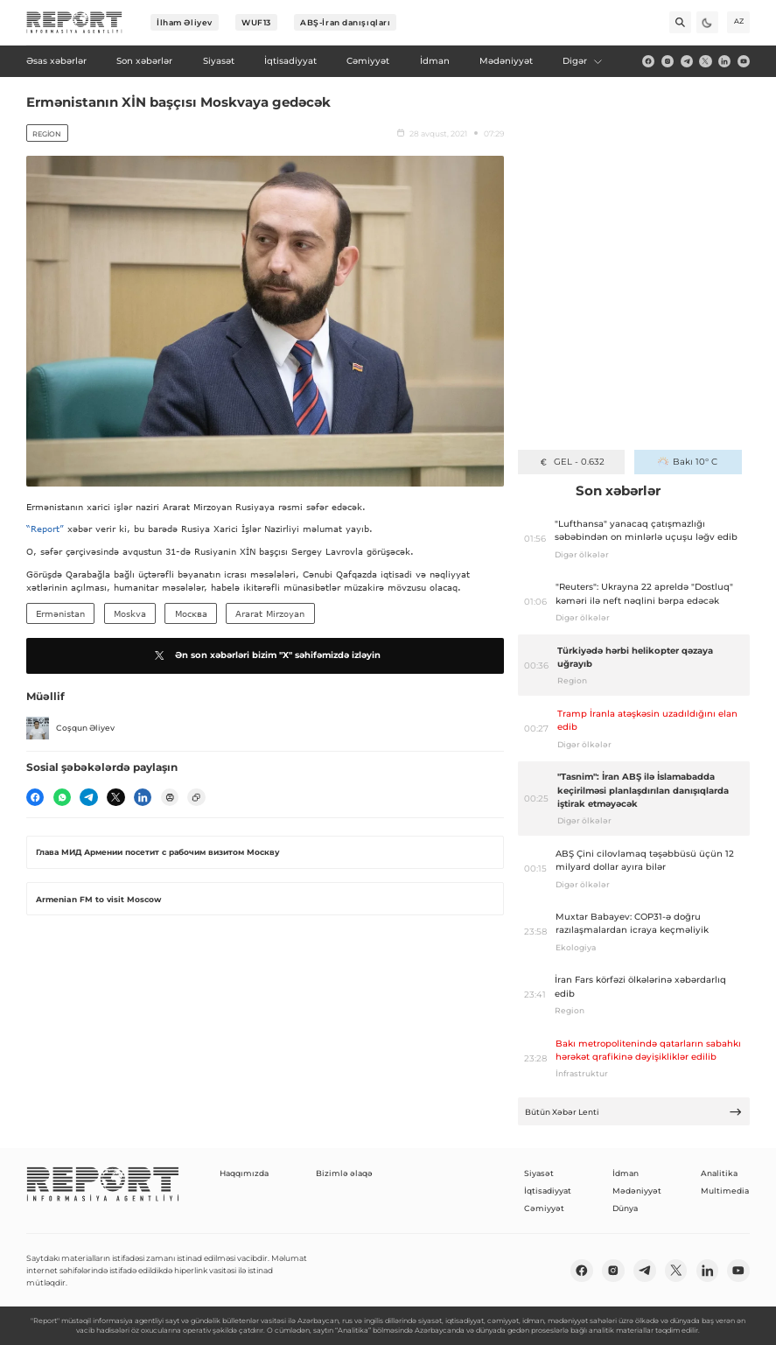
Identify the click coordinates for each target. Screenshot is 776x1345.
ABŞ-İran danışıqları (345, 22)
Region (46, 134)
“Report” (45, 528)
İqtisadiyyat (547, 1190)
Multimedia (725, 1190)
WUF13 (256, 22)
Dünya (625, 1208)
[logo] (74, 22)
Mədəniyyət (636, 1190)
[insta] (667, 61)
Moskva (130, 613)
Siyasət (539, 1173)
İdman (625, 1173)
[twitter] (705, 61)
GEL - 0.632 (571, 461)
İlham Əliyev (185, 22)
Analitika (719, 1173)
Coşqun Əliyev (70, 728)
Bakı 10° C (687, 461)
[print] (169, 797)
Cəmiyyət (544, 1208)
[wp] (62, 797)
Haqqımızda (244, 1173)
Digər (583, 61)
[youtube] (744, 61)
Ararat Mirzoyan (269, 613)
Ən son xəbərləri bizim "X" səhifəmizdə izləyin (265, 655)
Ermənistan (60, 613)
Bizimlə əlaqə (344, 1173)
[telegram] (687, 61)
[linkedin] (724, 61)
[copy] (196, 797)
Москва (191, 613)
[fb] (648, 61)
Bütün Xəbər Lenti (634, 1111)
